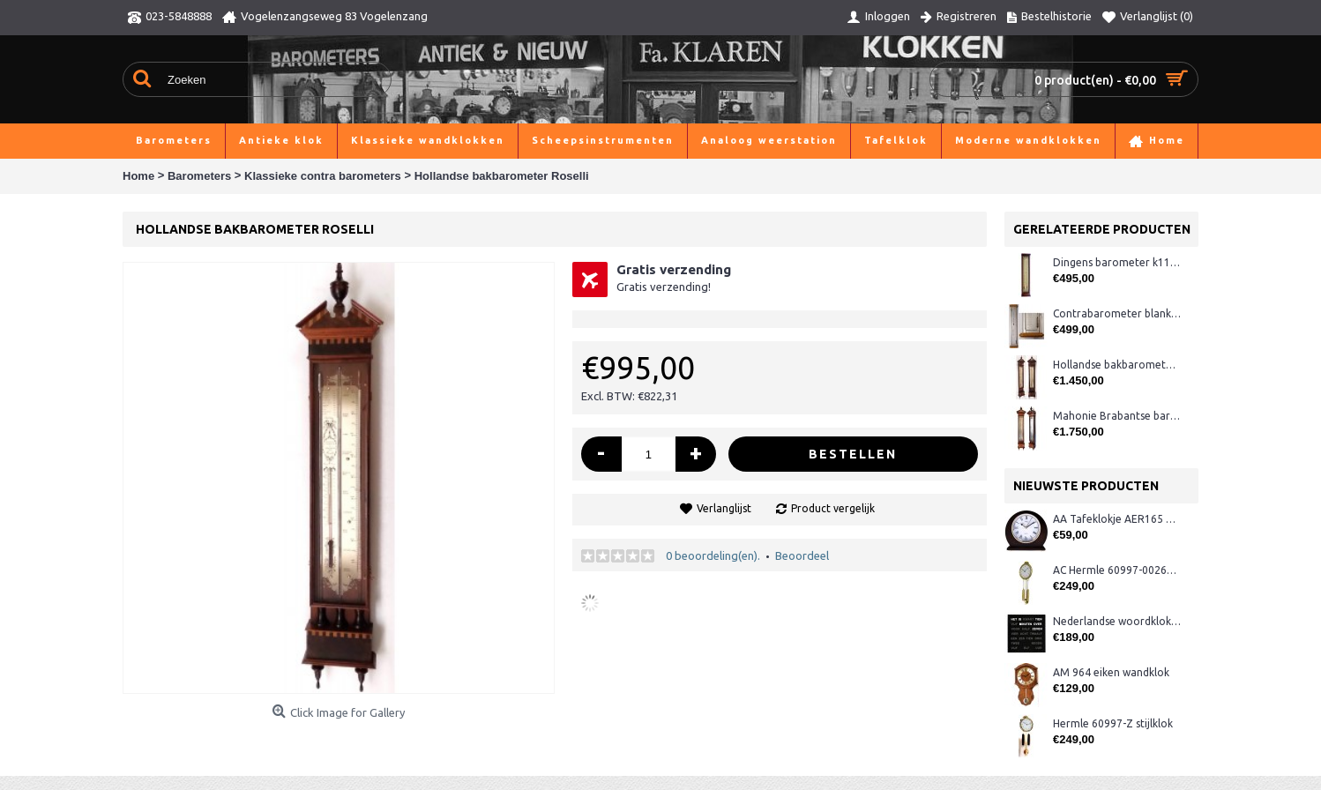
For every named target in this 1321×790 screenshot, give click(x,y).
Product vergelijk (833, 508)
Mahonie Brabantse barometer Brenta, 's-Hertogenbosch (1117, 415)
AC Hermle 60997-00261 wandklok (1117, 570)
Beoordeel (802, 555)
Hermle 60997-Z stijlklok (1113, 723)
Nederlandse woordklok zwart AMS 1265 (1117, 621)
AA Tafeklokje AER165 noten (1117, 519)
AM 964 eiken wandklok (1111, 672)
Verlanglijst (724, 508)
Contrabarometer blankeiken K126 (1117, 313)
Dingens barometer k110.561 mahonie (1117, 262)
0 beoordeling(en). (713, 555)
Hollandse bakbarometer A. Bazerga (1117, 364)
